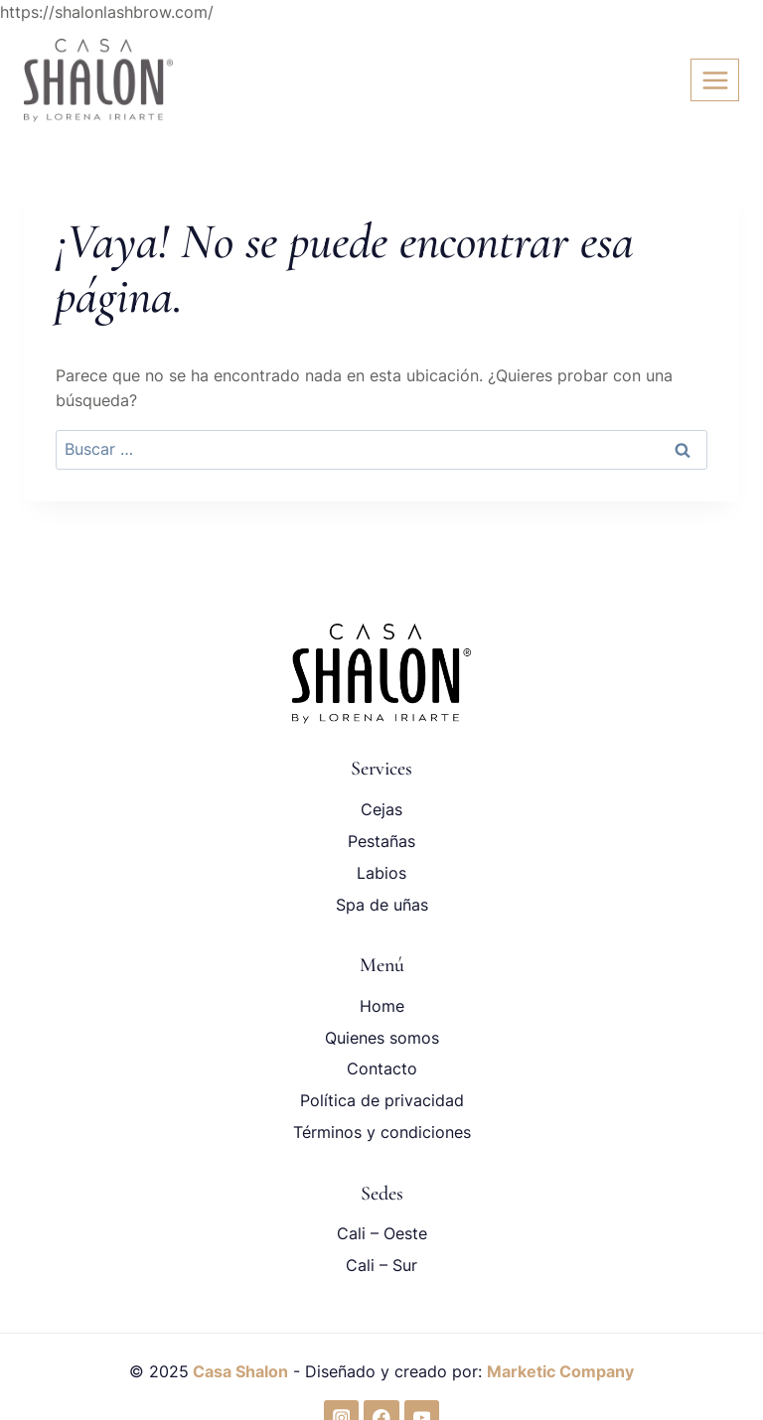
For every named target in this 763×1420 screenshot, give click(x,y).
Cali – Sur (381, 1265)
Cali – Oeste (382, 1233)
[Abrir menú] (714, 80)
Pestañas (381, 841)
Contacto (382, 1068)
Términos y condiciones (382, 1132)
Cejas (381, 809)
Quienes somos (382, 1038)
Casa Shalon (238, 1371)
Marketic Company (560, 1371)
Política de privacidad (382, 1100)
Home (382, 1006)
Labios (381, 873)
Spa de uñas (382, 905)
